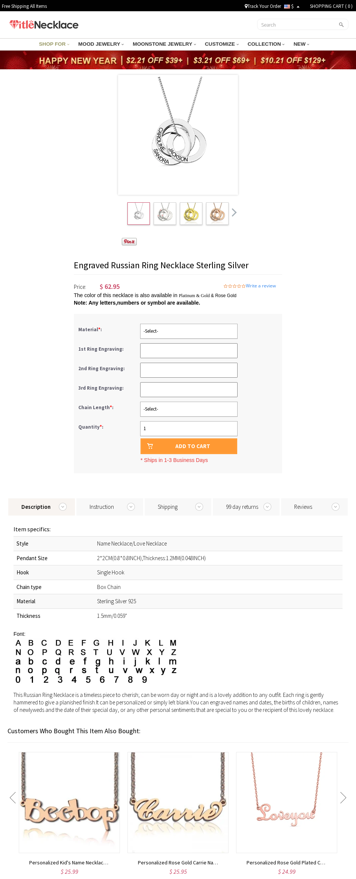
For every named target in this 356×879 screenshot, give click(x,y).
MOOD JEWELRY (104, 44)
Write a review (261, 286)
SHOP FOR (58, 44)
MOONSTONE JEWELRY (164, 44)
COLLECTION (262, 44)
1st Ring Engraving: (101, 349)
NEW (296, 44)
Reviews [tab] (303, 506)
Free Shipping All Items (24, 6)
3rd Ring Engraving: (101, 388)
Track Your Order (263, 6)
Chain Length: (96, 407)
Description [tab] (36, 506)
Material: (90, 329)
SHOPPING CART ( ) (331, 6)
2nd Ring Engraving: (102, 368)
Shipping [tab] (168, 506)
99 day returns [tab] (242, 506)
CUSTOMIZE (219, 44)
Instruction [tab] (102, 506)
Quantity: (90, 427)
